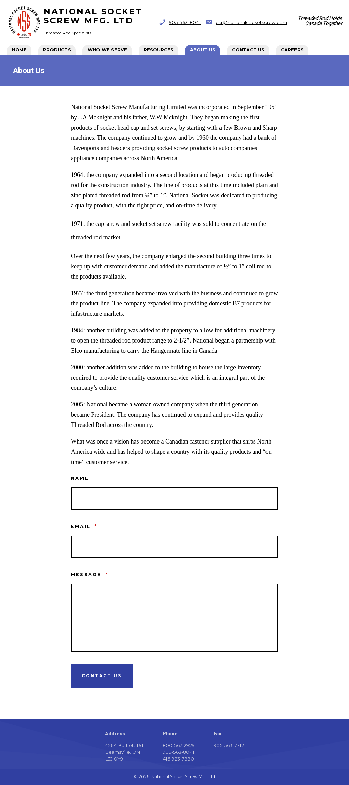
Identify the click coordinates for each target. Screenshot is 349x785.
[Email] (174, 547)
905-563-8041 (185, 22)
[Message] (174, 618)
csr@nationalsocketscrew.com (251, 22)
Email (84, 526)
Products (57, 49)
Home (19, 49)
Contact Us (248, 49)
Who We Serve (107, 49)
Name (80, 478)
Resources (158, 49)
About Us (202, 49)
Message (89, 574)
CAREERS (292, 49)
